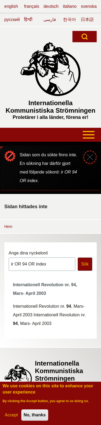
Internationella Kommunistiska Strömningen (50, 106)
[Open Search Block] (84, 36)
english (11, 6)
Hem (8, 226)
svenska (89, 6)
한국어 (69, 19)
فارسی (49, 19)
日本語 (87, 19)
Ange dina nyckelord (28, 253)
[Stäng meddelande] (89, 157)
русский (12, 19)
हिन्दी (28, 19)
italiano (70, 6)
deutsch (50, 6)
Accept (11, 415)
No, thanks (35, 415)
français (31, 6)
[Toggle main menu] (50, 135)
